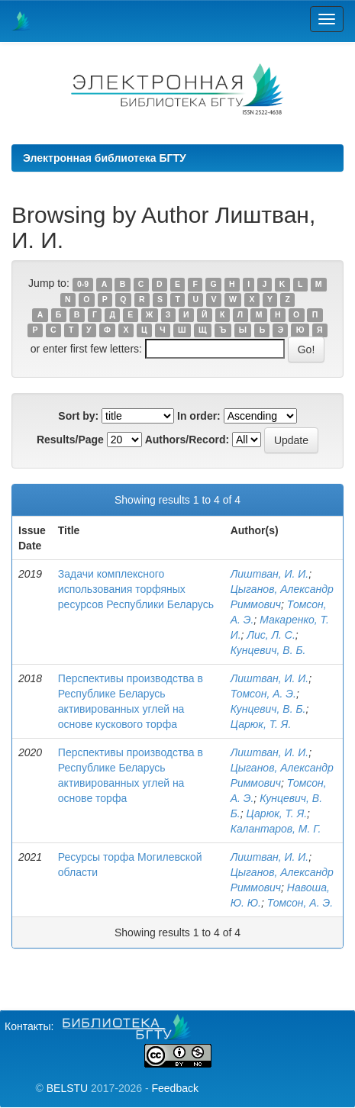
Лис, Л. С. (271, 635)
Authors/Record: (187, 439)
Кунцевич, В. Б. (268, 650)
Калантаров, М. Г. (276, 829)
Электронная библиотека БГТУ (104, 158)
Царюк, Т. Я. (261, 724)
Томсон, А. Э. (263, 694)
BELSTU (67, 1088)
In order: (199, 416)
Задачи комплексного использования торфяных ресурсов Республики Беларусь (136, 589)
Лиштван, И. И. (270, 574)
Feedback (174, 1088)
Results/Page (70, 439)
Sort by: (78, 416)
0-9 (83, 283)
